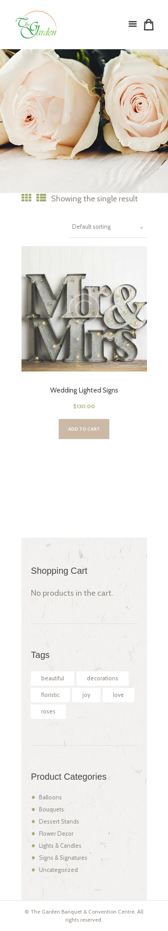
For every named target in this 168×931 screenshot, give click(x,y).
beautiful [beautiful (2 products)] (52, 678)
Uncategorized (58, 870)
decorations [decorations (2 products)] (102, 678)
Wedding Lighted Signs (84, 390)
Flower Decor (56, 833)
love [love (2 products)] (118, 695)
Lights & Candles (60, 845)
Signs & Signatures (63, 857)
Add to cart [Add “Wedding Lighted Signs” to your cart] (84, 429)
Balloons (50, 797)
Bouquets (51, 809)
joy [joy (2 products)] (86, 695)
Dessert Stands (59, 821)
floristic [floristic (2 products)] (50, 695)
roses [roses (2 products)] (48, 711)
